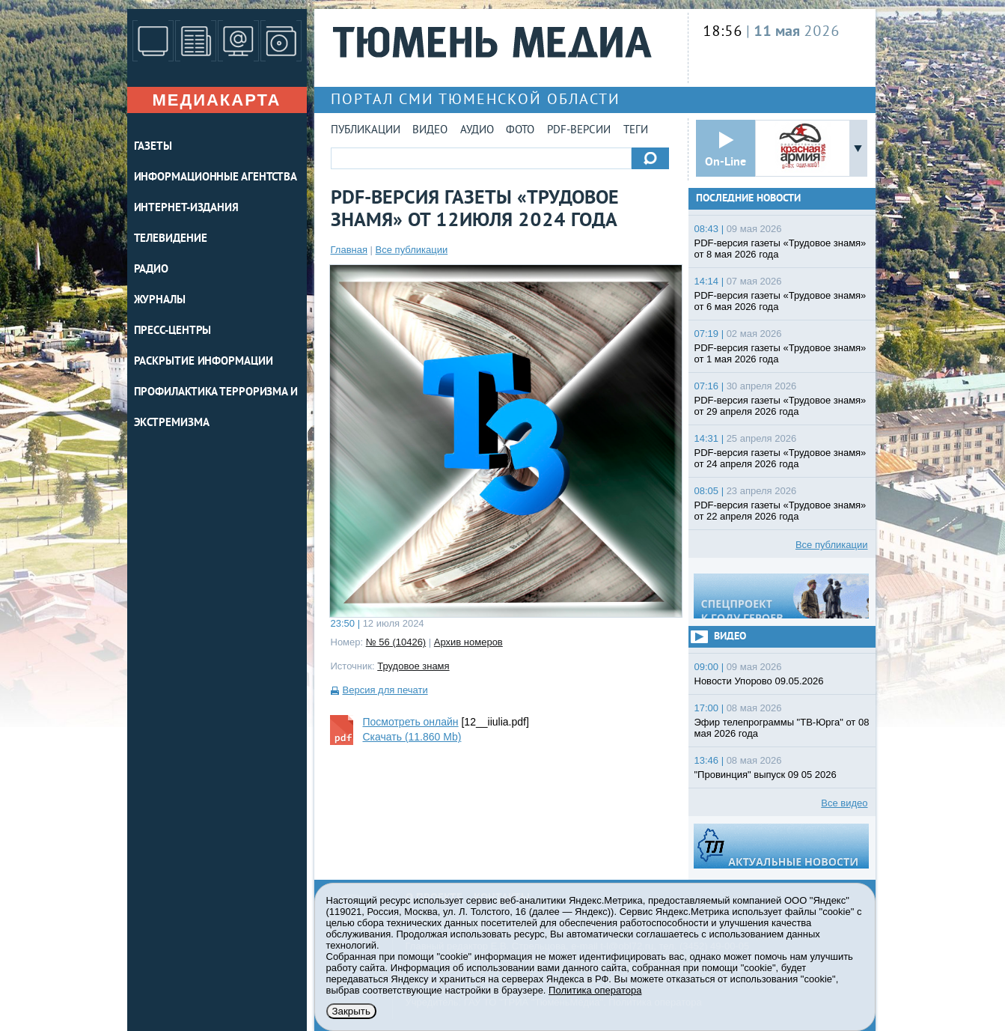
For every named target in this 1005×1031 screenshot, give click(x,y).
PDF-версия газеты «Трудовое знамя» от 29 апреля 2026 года (780, 406)
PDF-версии (579, 131)
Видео (429, 131)
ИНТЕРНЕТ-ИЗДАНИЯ (186, 208)
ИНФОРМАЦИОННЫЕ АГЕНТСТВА (216, 178)
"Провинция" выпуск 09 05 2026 (765, 774)
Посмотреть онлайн (411, 722)
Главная (349, 249)
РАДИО (151, 270)
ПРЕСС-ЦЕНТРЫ (173, 331)
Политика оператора (595, 990)
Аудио (477, 131)
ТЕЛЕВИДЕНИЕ (170, 239)
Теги (635, 131)
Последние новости (748, 198)
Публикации (365, 131)
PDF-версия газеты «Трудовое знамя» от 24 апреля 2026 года (780, 458)
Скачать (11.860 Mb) (412, 737)
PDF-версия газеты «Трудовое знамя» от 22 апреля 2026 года (780, 510)
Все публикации (412, 249)
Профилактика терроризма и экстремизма (216, 408)
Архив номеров (468, 642)
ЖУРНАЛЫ (160, 301)
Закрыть (351, 1011)
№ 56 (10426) (396, 642)
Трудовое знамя (413, 666)
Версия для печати (385, 690)
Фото (520, 131)
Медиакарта (216, 100)
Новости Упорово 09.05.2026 (759, 681)
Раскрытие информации (203, 362)
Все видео (844, 803)
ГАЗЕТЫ (153, 147)
